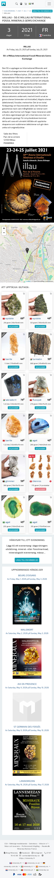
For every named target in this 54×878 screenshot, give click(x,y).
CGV (6, 843)
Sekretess (33, 843)
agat (33, 440)
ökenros (35, 480)
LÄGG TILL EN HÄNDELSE (27, 560)
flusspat (35, 399)
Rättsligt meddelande (18, 843)
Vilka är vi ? (43, 843)
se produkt (13, 326)
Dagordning (9, 11)
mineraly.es (42, 866)
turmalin (36, 358)
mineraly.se (42, 870)
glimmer (9, 480)
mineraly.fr (16, 863)
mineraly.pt (27, 870)
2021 (19, 11)
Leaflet (28, 281)
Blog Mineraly (11, 853)
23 (30, 11)
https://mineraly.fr (27, 858)
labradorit (9, 399)
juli (25, 11)
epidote (8, 318)
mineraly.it (27, 866)
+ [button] (4, 229)
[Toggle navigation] (49, 4)
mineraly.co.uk (32, 863)
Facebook (25, 853)
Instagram (37, 853)
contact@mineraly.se (31, 855)
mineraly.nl (11, 870)
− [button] (4, 233)
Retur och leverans (12, 846)
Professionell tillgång (31, 846)
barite (7, 358)
